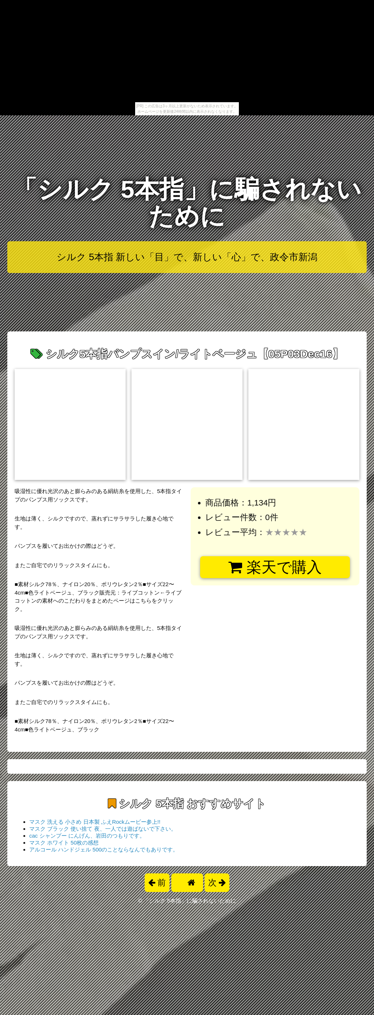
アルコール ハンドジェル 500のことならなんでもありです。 (103, 849)
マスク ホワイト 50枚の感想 (64, 842)
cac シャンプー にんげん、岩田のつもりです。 (87, 836)
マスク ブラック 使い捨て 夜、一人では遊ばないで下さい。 (102, 829)
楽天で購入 (274, 567)
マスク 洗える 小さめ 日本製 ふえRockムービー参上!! (94, 822)
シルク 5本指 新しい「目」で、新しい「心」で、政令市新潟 (187, 256)
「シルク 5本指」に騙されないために (187, 203)
